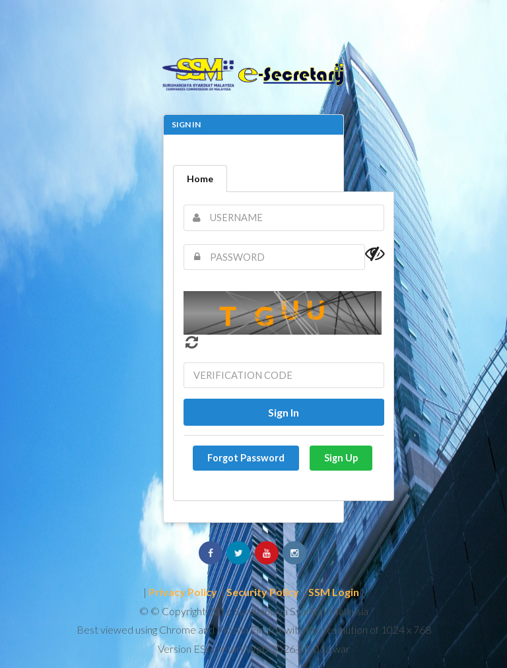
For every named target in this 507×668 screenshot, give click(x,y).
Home (200, 178)
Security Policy (262, 591)
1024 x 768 (406, 629)
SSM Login (333, 591)
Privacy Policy (183, 591)
